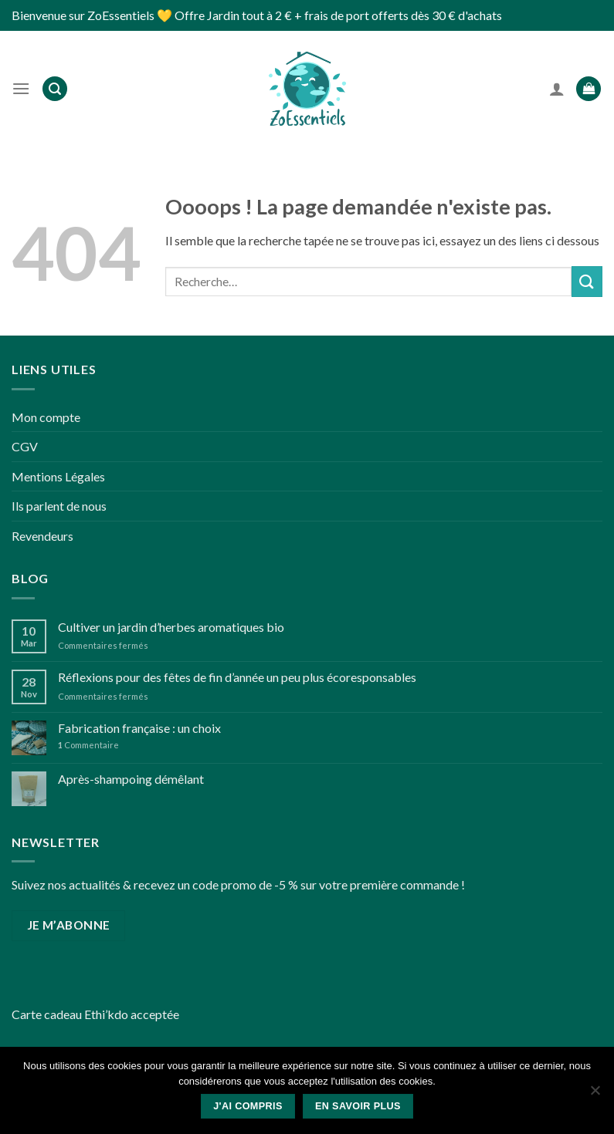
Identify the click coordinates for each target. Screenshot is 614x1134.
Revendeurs (42, 535)
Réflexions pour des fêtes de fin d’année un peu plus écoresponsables (237, 677)
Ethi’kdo (106, 1014)
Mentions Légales (58, 476)
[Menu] (21, 88)
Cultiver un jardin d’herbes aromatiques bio (171, 626)
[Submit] (587, 281)
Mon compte (46, 417)
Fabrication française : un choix (139, 728)
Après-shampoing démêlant (131, 778)
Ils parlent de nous (59, 505)
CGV (25, 446)
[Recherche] (54, 89)
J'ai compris (248, 1106)
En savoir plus (358, 1106)
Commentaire (88, 745)
